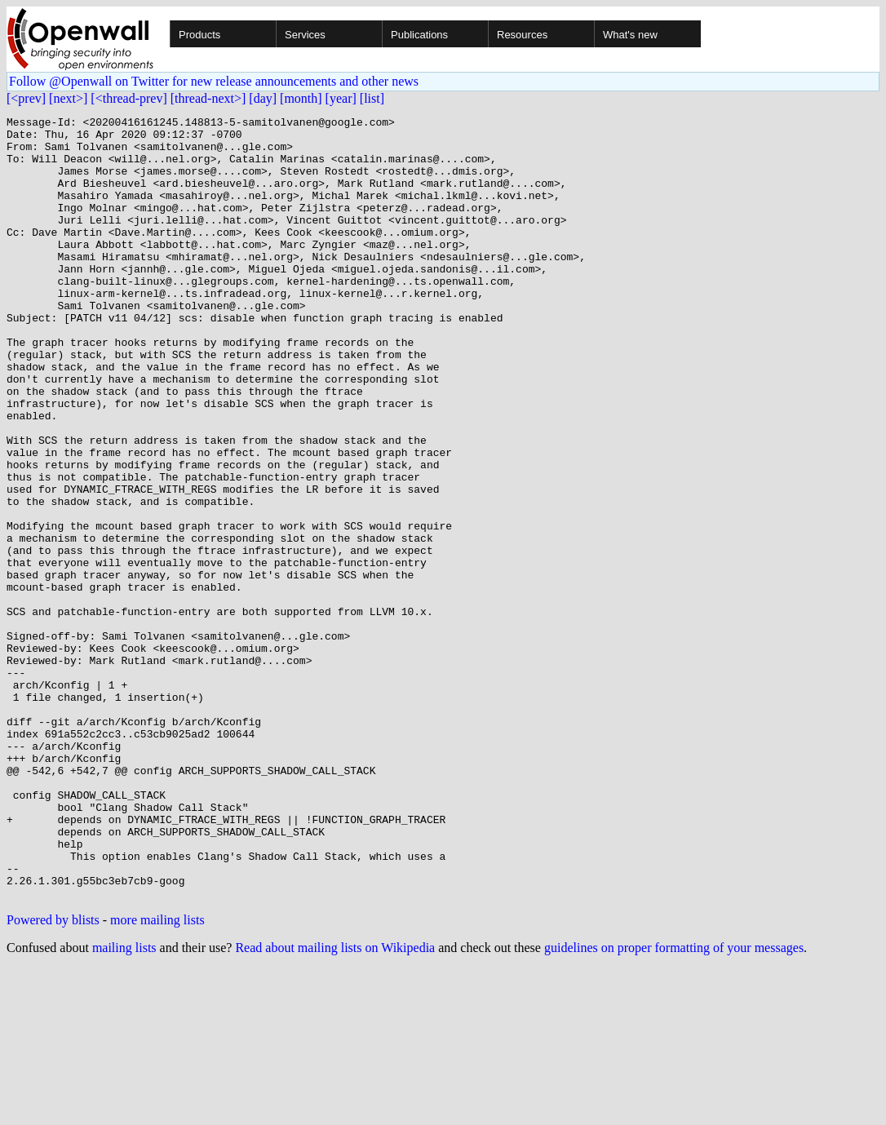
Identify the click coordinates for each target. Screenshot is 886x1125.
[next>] (68, 98)
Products (199, 35)
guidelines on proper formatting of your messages (674, 1104)
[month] (301, 98)
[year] (341, 98)
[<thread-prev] (128, 98)
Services (305, 35)
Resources (522, 35)
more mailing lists (157, 1076)
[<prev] (26, 98)
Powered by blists (53, 1076)
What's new (630, 35)
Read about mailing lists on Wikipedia (335, 1104)
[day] (263, 98)
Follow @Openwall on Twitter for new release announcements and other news (214, 81)
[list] (372, 98)
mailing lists (124, 1104)
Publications (419, 35)
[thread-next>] (208, 98)
